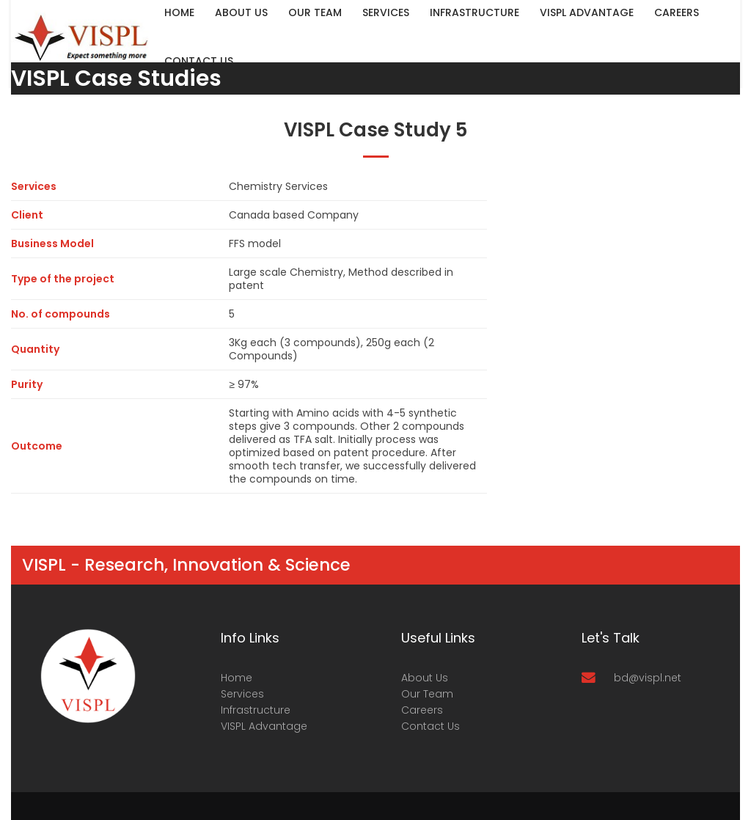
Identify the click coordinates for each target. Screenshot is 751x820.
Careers (422, 710)
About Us (424, 677)
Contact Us (198, 61)
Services (242, 694)
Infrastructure (255, 710)
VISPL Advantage (264, 726)
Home (236, 677)
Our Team (427, 694)
